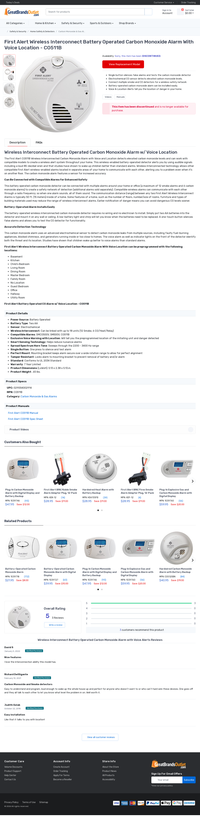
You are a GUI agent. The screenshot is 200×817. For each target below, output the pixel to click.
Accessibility (108, 781)
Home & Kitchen (44, 23)
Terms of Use (29, 804)
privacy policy (166, 787)
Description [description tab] (17, 144)
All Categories (13, 23)
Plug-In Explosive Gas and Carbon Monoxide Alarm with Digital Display (175, 494)
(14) (61, 499)
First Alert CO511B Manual (22, 414)
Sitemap (43, 804)
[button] (56, 93)
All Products (108, 777)
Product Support (12, 773)
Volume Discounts (13, 768)
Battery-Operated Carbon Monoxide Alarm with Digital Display (60, 574)
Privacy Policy (11, 804)
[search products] (148, 11)
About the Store (110, 768)
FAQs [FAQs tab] (39, 144)
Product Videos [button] (100, 431)
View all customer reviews (100, 739)
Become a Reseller (62, 781)
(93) (25, 502)
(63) (63, 581)
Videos (107, 97)
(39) (103, 499)
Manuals (120, 97)
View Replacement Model (123, 64)
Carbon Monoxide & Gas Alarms (73, 31)
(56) (179, 502)
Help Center (10, 777)
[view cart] (180, 11)
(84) (181, 578)
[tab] (17, 144)
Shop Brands (126, 23)
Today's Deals (12, 2)
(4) (138, 499)
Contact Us (10, 781)
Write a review (54, 627)
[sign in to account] (165, 11)
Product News (109, 773)
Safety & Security (71, 23)
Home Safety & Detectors (42, 31)
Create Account (61, 768)
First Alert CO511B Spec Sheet (25, 420)
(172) (25, 578)
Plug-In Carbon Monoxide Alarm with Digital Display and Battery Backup (22, 494)
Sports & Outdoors (100, 23)
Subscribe (189, 781)
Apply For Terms (61, 777)
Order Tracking (188, 2)
